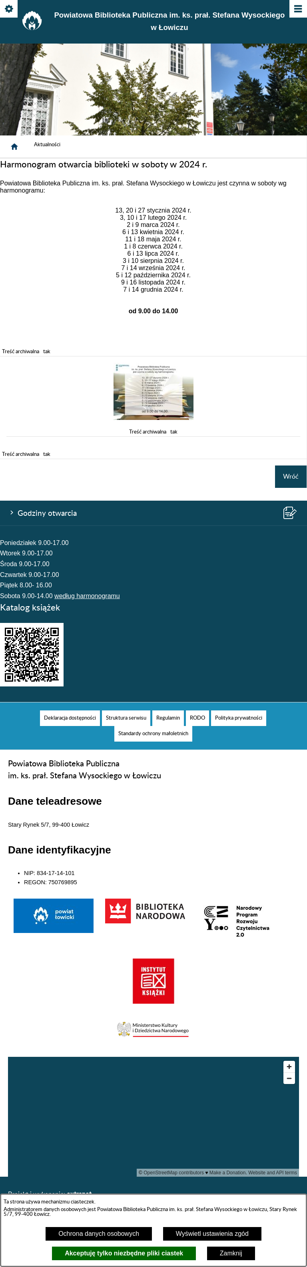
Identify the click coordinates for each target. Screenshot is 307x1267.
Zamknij (231, 1253)
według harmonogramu (87, 596)
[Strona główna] (14, 146)
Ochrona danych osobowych (98, 1233)
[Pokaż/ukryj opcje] (9, 9)
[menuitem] (70, 718)
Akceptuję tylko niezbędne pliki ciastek (124, 1253)
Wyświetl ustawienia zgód (212, 1233)
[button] (153, 418)
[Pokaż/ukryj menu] (297, 9)
